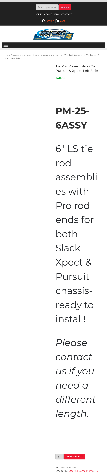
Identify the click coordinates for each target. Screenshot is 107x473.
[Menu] (6, 45)
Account (48, 21)
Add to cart (74, 456)
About (48, 14)
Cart (60, 21)
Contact (66, 14)
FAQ (56, 14)
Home (38, 14)
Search (65, 7)
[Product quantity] (59, 456)
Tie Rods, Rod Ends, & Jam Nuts (48, 55)
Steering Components (22, 55)
